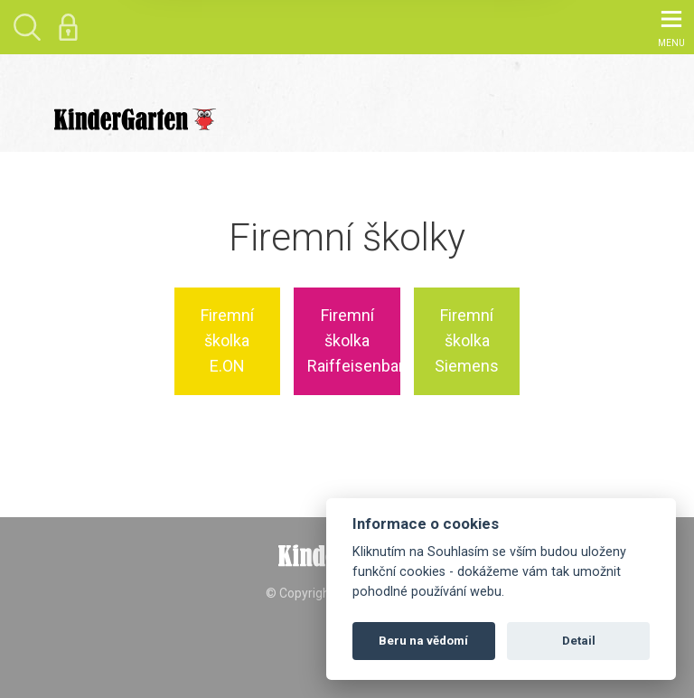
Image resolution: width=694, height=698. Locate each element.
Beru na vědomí (423, 640)
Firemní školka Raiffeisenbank (353, 341)
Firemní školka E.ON (227, 341)
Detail (579, 640)
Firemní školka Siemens (467, 341)
